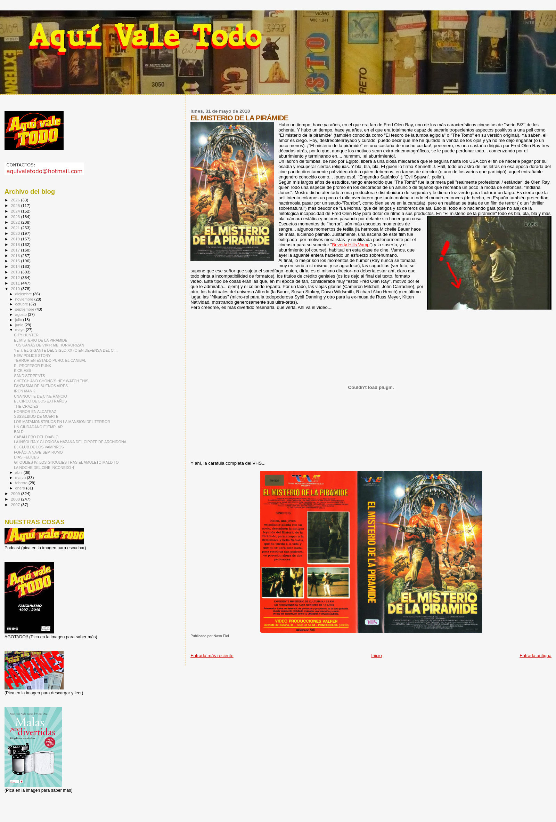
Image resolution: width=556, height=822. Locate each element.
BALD (19, 432)
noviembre (24, 299)
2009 (16, 493)
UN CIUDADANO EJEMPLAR (38, 427)
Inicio (376, 655)
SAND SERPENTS (29, 376)
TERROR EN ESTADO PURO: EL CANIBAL (50, 360)
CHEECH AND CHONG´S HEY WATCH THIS (51, 381)
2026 (16, 200)
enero (20, 488)
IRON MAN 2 (24, 391)
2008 (16, 499)
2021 (16, 227)
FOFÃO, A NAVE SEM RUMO (38, 452)
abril (19, 472)
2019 (16, 239)
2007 (16, 504)
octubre (22, 304)
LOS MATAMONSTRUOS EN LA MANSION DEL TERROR (62, 422)
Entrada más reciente (212, 655)
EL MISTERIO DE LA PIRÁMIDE (40, 340)
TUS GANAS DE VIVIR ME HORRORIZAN (49, 345)
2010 (16, 288)
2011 (16, 283)
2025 (16, 205)
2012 (16, 277)
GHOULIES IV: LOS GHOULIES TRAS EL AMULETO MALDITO (66, 462)
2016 (16, 255)
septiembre (25, 309)
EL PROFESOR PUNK (32, 366)
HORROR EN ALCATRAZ (35, 411)
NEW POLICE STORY (32, 355)
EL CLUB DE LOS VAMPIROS (39, 447)
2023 (16, 216)
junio (20, 325)
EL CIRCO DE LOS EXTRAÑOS (40, 401)
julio (19, 320)
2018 (16, 244)
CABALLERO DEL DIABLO (36, 437)
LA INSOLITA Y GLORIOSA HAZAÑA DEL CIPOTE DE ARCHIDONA (70, 442)
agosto (21, 314)
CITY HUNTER (26, 335)
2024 (16, 211)
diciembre (24, 294)
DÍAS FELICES (26, 457)
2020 (16, 233)
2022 (16, 222)
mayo (20, 330)
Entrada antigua (535, 655)
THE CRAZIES (26, 406)
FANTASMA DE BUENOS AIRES (41, 386)
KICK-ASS (22, 370)
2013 (16, 272)
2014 (16, 266)
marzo (21, 478)
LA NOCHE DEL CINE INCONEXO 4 (44, 467)
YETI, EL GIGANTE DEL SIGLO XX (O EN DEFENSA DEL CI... (65, 350)
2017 (16, 250)
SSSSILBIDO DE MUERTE (36, 416)
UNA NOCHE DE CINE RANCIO (40, 396)
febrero (21, 483)
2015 (16, 260)
